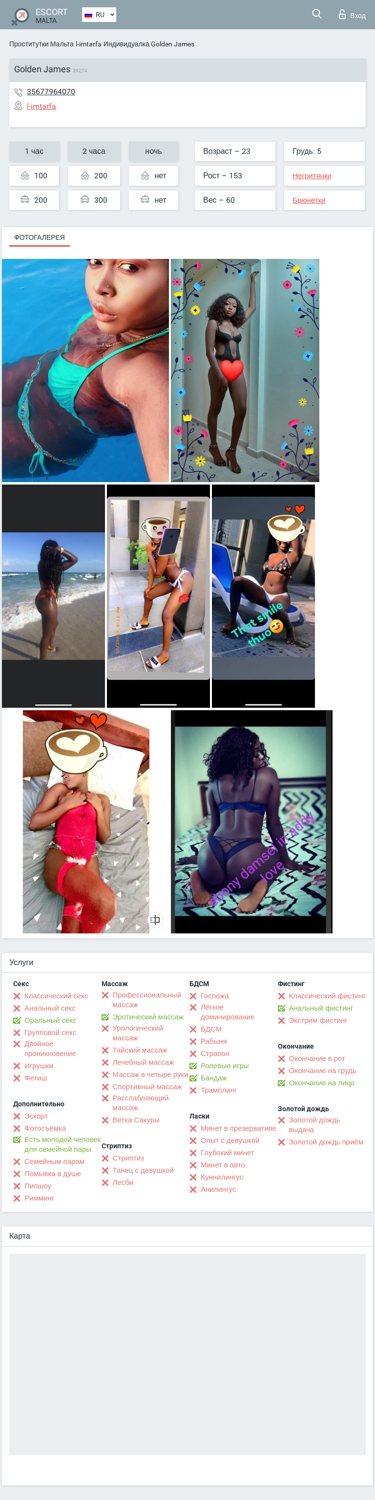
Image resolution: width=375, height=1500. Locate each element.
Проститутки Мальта (41, 44)
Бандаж (214, 1078)
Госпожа (215, 996)
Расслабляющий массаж (141, 1103)
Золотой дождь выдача (314, 1125)
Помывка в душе (52, 1173)
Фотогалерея (39, 237)
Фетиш (35, 1078)
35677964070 (51, 91)
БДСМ (211, 1029)
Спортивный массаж (147, 1086)
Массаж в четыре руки (150, 1074)
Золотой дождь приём (326, 1142)
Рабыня (214, 1041)
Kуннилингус (222, 1177)
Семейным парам (54, 1161)
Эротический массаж (148, 1017)
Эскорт (36, 1116)
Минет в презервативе (238, 1128)
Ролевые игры (225, 1065)
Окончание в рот (317, 1058)
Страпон (215, 1053)
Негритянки (312, 175)
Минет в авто (223, 1165)
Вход (352, 14)
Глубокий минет (227, 1152)
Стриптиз (129, 1158)
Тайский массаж (140, 1050)
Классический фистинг (327, 996)
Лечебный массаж (143, 1062)
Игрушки (38, 1065)
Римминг (39, 1198)
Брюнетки (308, 200)
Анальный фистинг (321, 1008)
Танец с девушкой (143, 1170)
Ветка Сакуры (136, 1120)
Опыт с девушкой (230, 1140)
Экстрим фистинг (318, 1020)
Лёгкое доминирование (227, 1012)
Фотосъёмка (45, 1128)
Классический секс (56, 996)
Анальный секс (50, 1008)
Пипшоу (37, 1186)
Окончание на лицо (322, 1082)
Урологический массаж (138, 1033)
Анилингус (218, 1189)
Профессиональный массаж (147, 1000)
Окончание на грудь (322, 1070)
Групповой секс (50, 1032)
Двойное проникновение (50, 1048)
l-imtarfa (89, 44)
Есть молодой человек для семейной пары (62, 1144)
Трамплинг (219, 1090)
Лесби (123, 1182)
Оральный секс (50, 1020)
